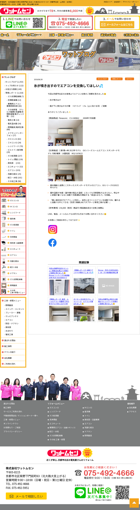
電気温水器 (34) (14, 123)
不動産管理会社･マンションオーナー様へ (21, 415)
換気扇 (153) (14, 163)
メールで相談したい (29, 496)
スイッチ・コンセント (14, 309)
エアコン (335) (14, 170)
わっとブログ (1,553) (14, 81)
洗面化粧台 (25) (14, 173)
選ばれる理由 (9, 340)
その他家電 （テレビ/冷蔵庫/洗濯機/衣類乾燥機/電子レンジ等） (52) (15, 113)
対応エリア (108, 2)
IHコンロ (88, 407)
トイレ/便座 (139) (15, 159)
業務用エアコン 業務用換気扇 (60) (15, 104)
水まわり (9, 330)
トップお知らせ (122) (14, 85)
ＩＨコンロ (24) (14, 142)
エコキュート (11, 249)
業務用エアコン (62, 427)
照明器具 (9, 285)
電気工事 (9, 334)
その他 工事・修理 (57, 439)
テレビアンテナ (11, 316)
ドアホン (9, 273)
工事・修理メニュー (12, 300)
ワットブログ (9, 77)
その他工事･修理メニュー (13, 291)
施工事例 (8, 346)
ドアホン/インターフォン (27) (15, 134)
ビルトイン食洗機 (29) (15, 150)
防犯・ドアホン (12, 323)
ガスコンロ (10, 200)
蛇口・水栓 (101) (15, 177)
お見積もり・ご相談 (12, 427)
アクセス (132, 411)
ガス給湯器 (10, 225)
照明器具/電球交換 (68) (15, 128)
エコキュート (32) (15, 166)
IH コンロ (9, 206)
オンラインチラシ (11, 423)
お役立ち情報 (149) (13, 89)
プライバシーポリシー (130, 2)
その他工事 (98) (14, 181)
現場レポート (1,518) (14, 92)
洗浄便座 (9, 237)
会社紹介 (117, 2)
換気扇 (8, 327)
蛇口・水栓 (54, 431)
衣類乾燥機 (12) (14, 100)
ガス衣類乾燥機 (11, 279)
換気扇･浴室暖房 (12, 243)
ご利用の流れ (9, 363)
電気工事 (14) (13, 119)
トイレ (8, 231)
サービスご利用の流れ (13, 411)
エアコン (9, 255)
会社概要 (8, 358)
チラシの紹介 (9, 352)
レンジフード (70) (15, 146)
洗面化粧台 (10, 261)
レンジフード (11, 213)
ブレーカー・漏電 (12, 312)
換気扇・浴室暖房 (91, 419)
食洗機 (8, 219)
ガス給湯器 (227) (15, 155)
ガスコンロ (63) (14, 139)
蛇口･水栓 (9, 267)
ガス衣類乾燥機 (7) (16, 96)
